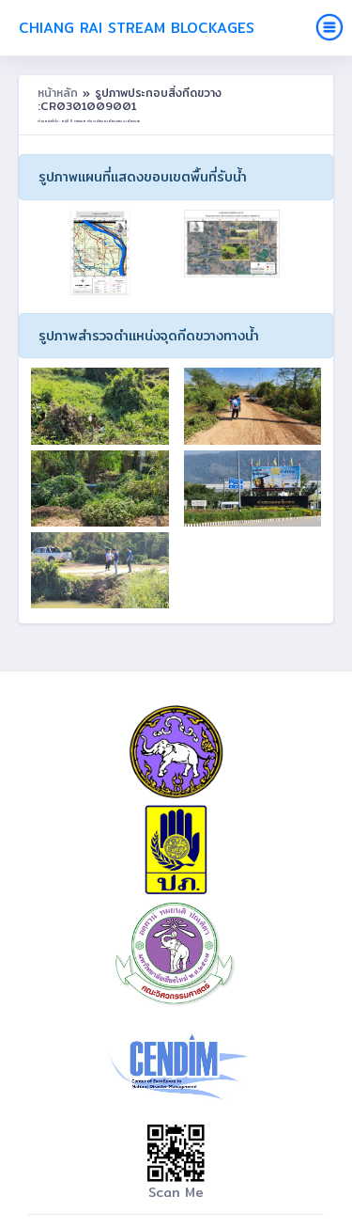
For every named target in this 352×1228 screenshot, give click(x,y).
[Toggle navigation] (329, 27)
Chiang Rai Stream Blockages (136, 28)
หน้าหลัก (60, 93)
